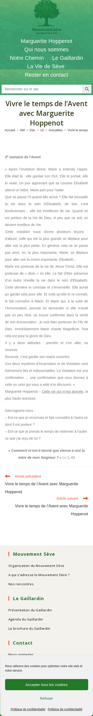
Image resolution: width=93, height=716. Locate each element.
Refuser (46, 698)
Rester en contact (46, 75)
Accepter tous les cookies (46, 685)
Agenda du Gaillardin (25, 619)
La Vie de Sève (46, 66)
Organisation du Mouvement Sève (36, 565)
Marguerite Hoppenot (46, 41)
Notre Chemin (27, 58)
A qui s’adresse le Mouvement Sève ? (39, 575)
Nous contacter (20, 654)
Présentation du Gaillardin (30, 610)
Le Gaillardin (67, 58)
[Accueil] (10, 130)
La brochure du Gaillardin (29, 628)
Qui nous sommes (46, 49)
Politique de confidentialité (28, 709)
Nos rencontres (21, 584)
